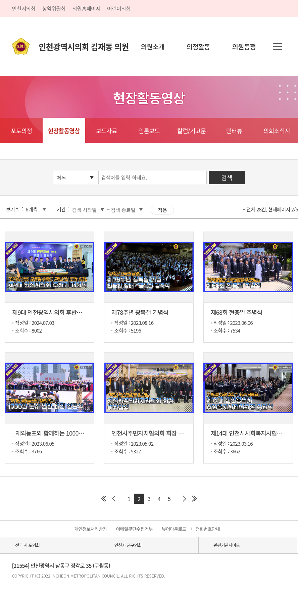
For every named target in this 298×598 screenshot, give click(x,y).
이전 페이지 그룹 (114, 499)
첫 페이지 (104, 499)
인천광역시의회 (84, 46)
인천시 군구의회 (128, 545)
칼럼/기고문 (191, 130)
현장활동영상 (64, 130)
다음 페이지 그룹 (184, 499)
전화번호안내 (207, 529)
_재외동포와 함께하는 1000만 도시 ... (57, 433)
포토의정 (21, 130)
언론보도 (148, 130)
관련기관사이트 (226, 545)
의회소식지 (276, 130)
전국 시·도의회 (27, 545)
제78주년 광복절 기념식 (139, 312)
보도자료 (106, 130)
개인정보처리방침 (90, 529)
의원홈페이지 (86, 8)
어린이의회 (119, 8)
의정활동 (198, 46)
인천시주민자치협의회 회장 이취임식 (155, 433)
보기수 (12, 209)
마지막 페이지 (194, 499)
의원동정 (244, 46)
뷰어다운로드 (174, 529)
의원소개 (152, 46)
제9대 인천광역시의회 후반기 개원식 (55, 312)
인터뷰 (234, 130)
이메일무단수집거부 (134, 529)
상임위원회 (53, 8)
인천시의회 (24, 8)
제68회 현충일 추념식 (236, 312)
